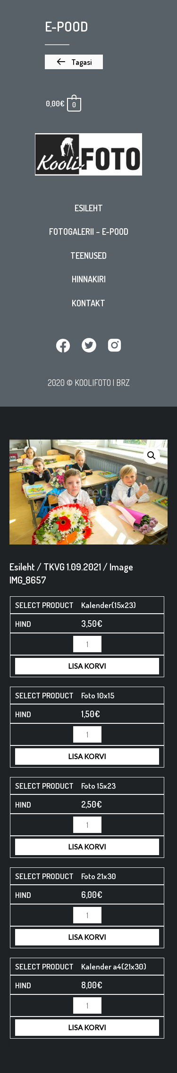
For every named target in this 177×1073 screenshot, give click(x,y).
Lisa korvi (87, 666)
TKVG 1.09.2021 (72, 567)
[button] (74, 62)
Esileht (89, 208)
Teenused (88, 255)
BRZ (123, 382)
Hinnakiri (89, 279)
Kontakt (88, 303)
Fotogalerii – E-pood (88, 231)
